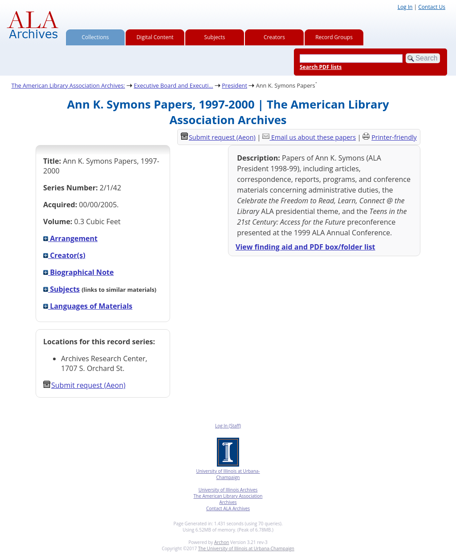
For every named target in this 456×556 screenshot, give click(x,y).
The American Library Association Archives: (68, 85)
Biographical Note (78, 272)
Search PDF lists (321, 67)
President (234, 85)
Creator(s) (64, 255)
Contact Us (431, 7)
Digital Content (154, 37)
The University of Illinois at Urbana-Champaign (246, 548)
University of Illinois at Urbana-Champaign (228, 474)
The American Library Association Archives (228, 499)
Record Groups (334, 37)
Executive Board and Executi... (173, 85)
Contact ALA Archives (228, 508)
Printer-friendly (394, 137)
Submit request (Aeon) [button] (84, 385)
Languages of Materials (87, 306)
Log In (405, 7)
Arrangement (70, 238)
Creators (274, 37)
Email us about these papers (313, 137)
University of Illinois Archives (228, 490)
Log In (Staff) (228, 426)
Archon (221, 542)
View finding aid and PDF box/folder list (305, 247)
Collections (95, 37)
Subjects (214, 37)
